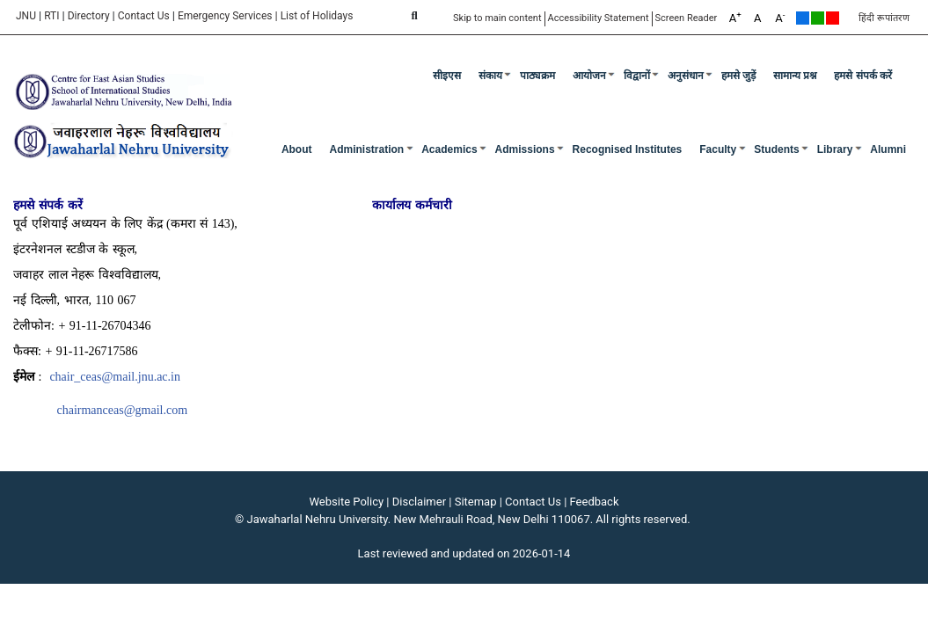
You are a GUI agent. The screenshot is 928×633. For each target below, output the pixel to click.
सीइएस (447, 75)
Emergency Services (225, 16)
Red (832, 18)
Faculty (717, 149)
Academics (449, 149)
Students (776, 149)
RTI (51, 16)
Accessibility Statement (598, 18)
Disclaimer (419, 501)
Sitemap (476, 501)
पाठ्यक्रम (537, 75)
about (296, 149)
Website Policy (347, 501)
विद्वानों (637, 75)
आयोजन (589, 75)
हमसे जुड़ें (738, 75)
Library (835, 149)
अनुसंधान (686, 75)
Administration (367, 149)
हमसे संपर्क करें (863, 75)
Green (817, 18)
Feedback (594, 501)
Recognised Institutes (628, 149)
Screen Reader (686, 18)
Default (802, 18)
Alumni (888, 149)
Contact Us (144, 16)
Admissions (525, 149)
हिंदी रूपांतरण (884, 18)
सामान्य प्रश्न (794, 75)
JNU (26, 16)
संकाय (490, 75)
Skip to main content (497, 18)
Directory (89, 16)
